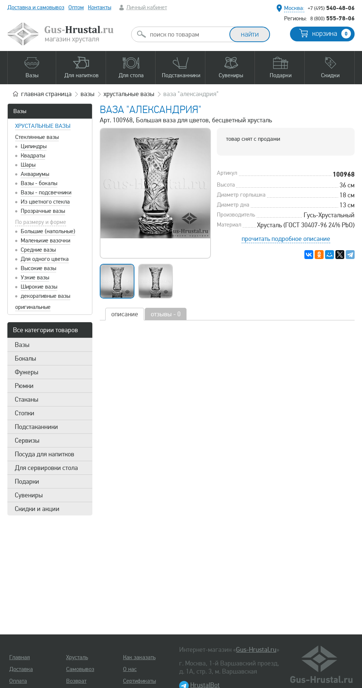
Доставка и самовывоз (35, 7)
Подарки (27, 481)
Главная (19, 657)
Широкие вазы (39, 286)
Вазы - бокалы (39, 183)
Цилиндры (34, 146)
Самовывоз (80, 669)
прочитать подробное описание (286, 239)
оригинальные (33, 307)
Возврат (76, 681)
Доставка (21, 669)
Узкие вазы (35, 277)
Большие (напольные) (48, 231)
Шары (28, 164)
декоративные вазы (45, 296)
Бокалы (25, 358)
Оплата (18, 681)
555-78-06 (332, 18)
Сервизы (27, 440)
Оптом (76, 7)
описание (124, 314)
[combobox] (187, 34)
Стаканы (26, 399)
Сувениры (29, 495)
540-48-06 (331, 7)
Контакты (99, 7)
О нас (130, 669)
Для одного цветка (45, 259)
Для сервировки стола (46, 468)
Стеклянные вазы (37, 137)
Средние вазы (38, 249)
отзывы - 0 (166, 314)
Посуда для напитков (44, 454)
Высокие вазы (38, 268)
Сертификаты (139, 681)
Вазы (19, 111)
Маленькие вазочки (45, 240)
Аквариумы (35, 174)
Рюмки (24, 386)
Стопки (24, 413)
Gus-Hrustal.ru (256, 650)
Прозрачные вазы (43, 211)
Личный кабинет (146, 7)
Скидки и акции (37, 509)
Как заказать (139, 657)
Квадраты (33, 155)
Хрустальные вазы (43, 126)
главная (46, 94)
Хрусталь (77, 657)
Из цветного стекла (45, 201)
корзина (331, 33)
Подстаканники (36, 427)
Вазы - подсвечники (46, 192)
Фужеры (26, 372)
